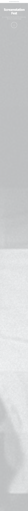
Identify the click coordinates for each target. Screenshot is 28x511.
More (14, 25)
